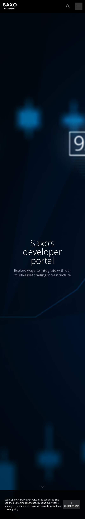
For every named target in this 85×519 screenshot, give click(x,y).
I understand (71, 504)
